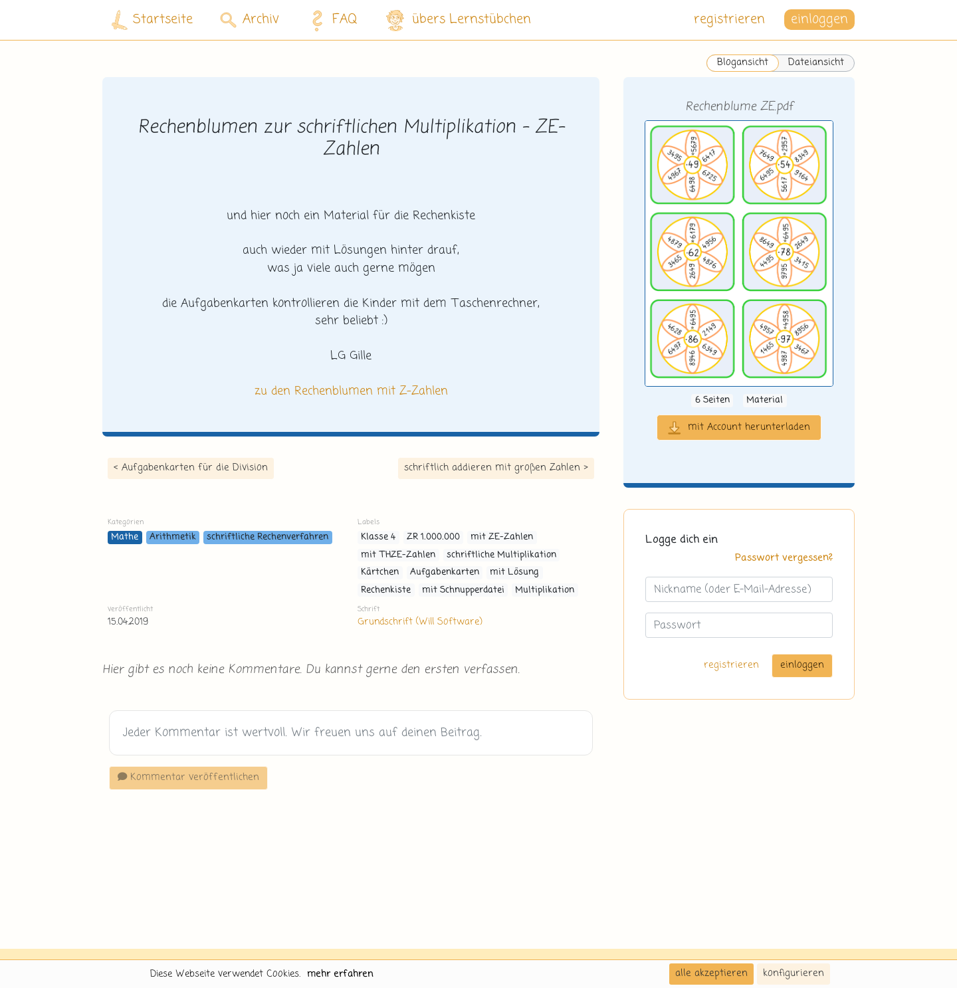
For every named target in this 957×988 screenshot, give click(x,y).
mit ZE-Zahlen (502, 537)
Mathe (124, 537)
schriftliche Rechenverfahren (267, 537)
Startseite (152, 20)
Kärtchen (380, 572)
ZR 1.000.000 (433, 537)
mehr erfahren (340, 974)
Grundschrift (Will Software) (420, 622)
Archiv (249, 20)
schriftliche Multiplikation (501, 555)
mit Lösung (514, 572)
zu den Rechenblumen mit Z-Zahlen (351, 391)
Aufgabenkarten (444, 572)
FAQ (331, 20)
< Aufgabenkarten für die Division (191, 467)
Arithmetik (173, 537)
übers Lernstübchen (457, 20)
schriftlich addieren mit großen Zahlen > (496, 467)
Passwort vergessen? (784, 558)
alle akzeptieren (711, 973)
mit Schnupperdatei (463, 590)
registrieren (729, 20)
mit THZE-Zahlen (398, 555)
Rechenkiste (386, 590)
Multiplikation (544, 590)
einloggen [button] (819, 20)
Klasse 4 (378, 537)
